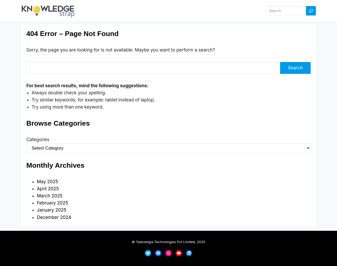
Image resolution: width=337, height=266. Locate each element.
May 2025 (47, 181)
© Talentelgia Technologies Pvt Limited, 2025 (168, 242)
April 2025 (48, 188)
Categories (37, 139)
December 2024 (54, 217)
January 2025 (51, 210)
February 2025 (52, 203)
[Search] (311, 11)
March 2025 (49, 195)
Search (295, 67)
